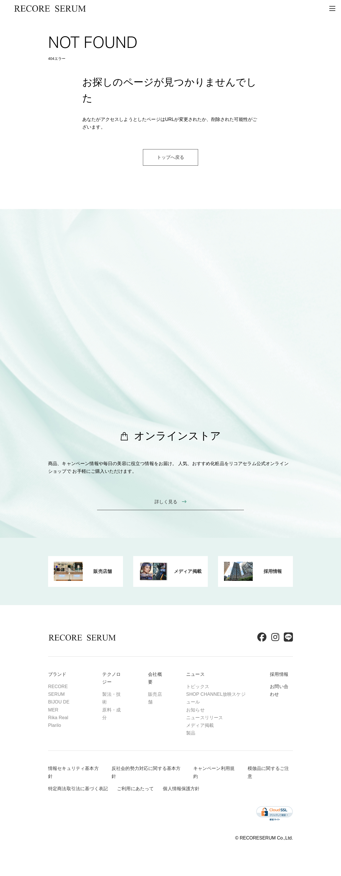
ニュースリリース (204, 717)
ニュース (195, 674)
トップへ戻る (170, 157)
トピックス (197, 686)
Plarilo (54, 725)
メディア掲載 (200, 725)
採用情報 (279, 674)
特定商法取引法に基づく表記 (78, 788)
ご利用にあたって (135, 788)
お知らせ (195, 709)
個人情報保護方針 (181, 788)
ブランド (57, 674)
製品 (190, 733)
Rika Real (58, 717)
